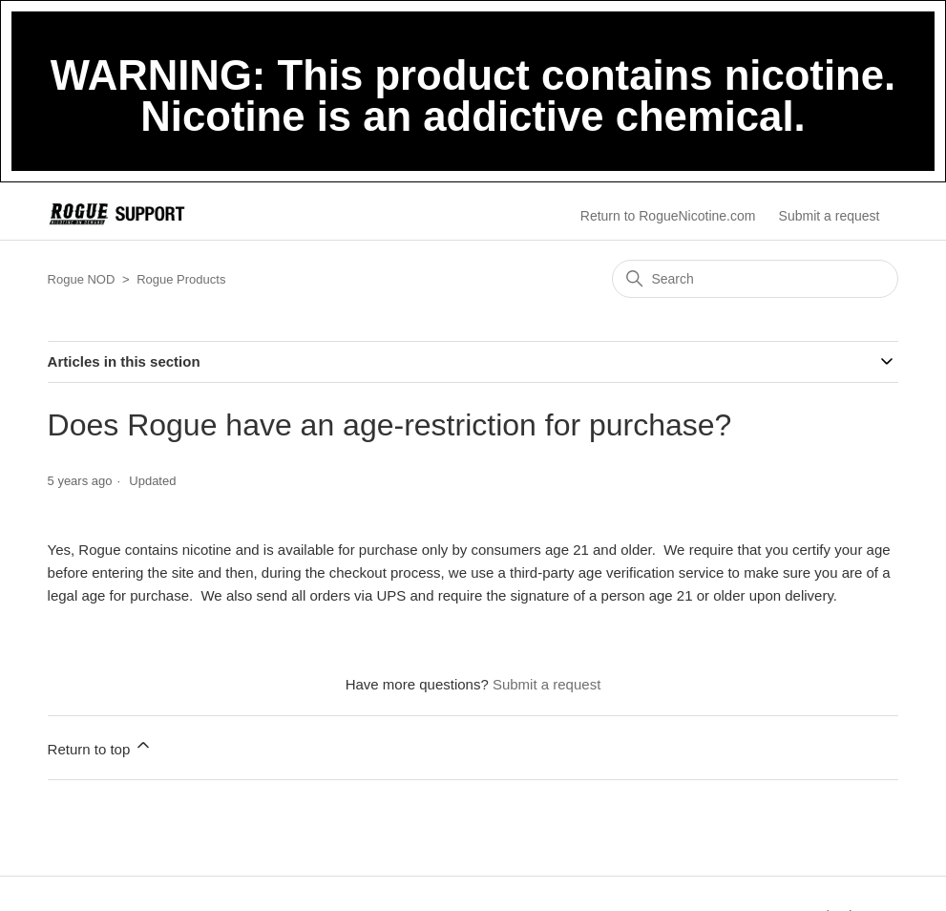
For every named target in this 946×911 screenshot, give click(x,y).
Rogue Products (181, 279)
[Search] (755, 279)
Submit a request (829, 215)
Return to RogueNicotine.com (668, 215)
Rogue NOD (82, 279)
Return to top (101, 746)
